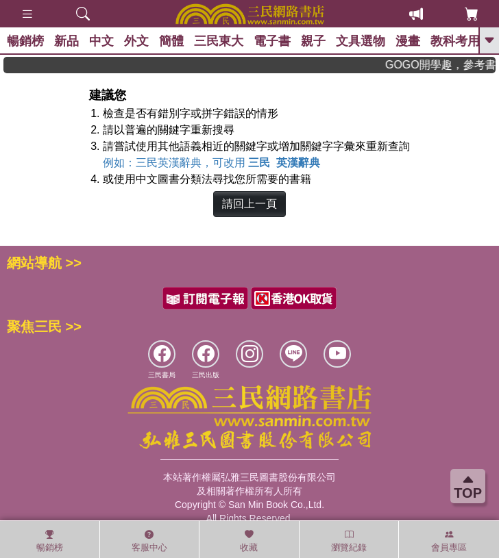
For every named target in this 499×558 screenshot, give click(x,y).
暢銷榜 (25, 41)
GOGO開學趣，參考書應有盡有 (450, 65)
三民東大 (218, 41)
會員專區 (449, 541)
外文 (136, 41)
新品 (66, 41)
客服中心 (149, 541)
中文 (101, 41)
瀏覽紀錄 (349, 541)
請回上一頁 (249, 204)
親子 (313, 41)
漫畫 (407, 41)
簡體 (171, 41)
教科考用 (455, 41)
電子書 (272, 41)
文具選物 (360, 41)
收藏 (249, 541)
